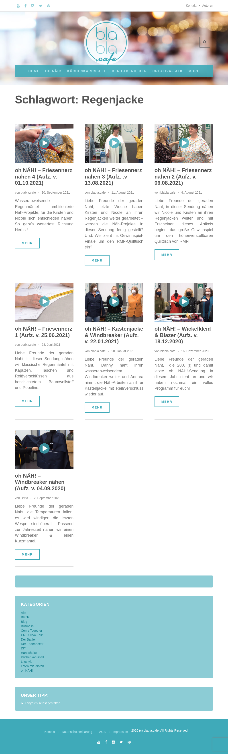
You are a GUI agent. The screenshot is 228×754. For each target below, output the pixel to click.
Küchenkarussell (86, 71)
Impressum (122, 732)
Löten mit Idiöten (32, 666)
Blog (24, 621)
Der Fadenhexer (129, 71)
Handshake (29, 653)
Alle (23, 613)
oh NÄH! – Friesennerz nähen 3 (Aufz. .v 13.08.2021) (113, 176)
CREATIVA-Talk (168, 71)
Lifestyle (26, 661)
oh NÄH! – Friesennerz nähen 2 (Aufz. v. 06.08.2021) (183, 176)
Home (34, 71)
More (194, 71)
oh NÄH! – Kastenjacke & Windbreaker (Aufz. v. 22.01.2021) (114, 335)
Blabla (25, 617)
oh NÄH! (53, 71)
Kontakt (191, 5)
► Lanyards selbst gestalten (40, 703)
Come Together (31, 630)
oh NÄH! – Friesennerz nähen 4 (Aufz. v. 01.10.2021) (43, 176)
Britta (24, 498)
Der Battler (28, 639)
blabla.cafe (28, 192)
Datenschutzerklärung (76, 732)
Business (27, 626)
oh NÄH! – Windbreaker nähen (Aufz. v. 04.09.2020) (40, 482)
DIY (23, 648)
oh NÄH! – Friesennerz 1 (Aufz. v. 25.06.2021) (43, 332)
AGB (103, 732)
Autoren (207, 5)
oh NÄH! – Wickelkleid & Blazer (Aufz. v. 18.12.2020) (183, 335)
